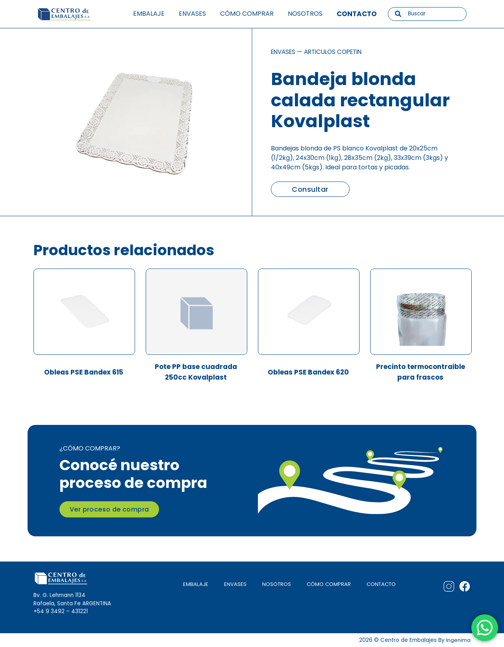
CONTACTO (380, 583)
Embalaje (149, 13)
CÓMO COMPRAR (326, 583)
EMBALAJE (193, 583)
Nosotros (305, 13)
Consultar (310, 189)
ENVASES (232, 583)
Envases (192, 13)
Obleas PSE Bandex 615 (83, 374)
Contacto (357, 14)
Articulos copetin (338, 51)
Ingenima (458, 639)
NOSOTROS (274, 583)
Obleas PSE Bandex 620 (308, 374)
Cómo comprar (247, 13)
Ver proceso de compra (109, 508)
